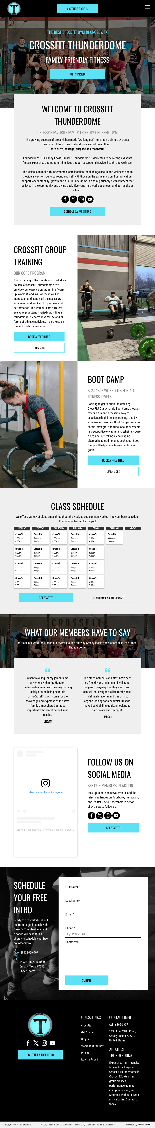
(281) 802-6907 (28, 952)
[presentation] (91, 965)
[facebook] (65, 200)
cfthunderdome (53, 829)
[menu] (147, 7)
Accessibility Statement (84, 1125)
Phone (70, 928)
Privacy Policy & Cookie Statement (56, 1125)
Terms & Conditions (106, 1125)
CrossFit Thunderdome (29, 829)
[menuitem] (95, 1025)
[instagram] (81, 200)
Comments (72, 942)
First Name (73, 887)
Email (69, 914)
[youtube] (90, 200)
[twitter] (73, 200)
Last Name (73, 900)
